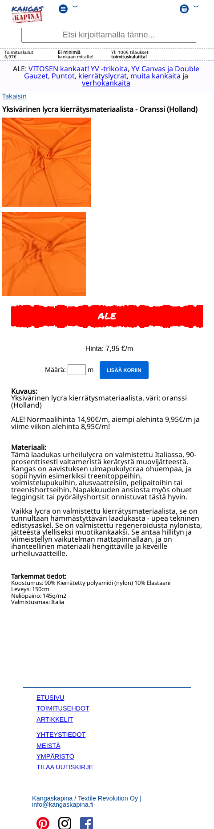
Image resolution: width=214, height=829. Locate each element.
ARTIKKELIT (54, 717)
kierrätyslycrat (95, 75)
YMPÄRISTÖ (55, 754)
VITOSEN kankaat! (51, 68)
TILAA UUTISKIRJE (64, 765)
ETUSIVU (50, 695)
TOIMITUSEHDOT (62, 706)
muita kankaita (148, 75)
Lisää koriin (123, 368)
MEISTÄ (48, 743)
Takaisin (14, 94)
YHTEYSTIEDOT (60, 732)
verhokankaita (99, 82)
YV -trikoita (102, 68)
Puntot (56, 75)
